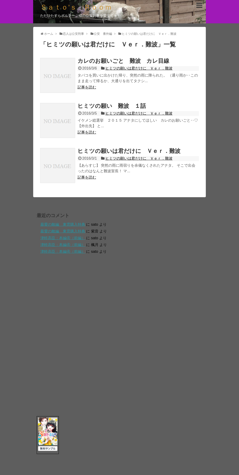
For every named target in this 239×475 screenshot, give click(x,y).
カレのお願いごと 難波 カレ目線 (123, 61)
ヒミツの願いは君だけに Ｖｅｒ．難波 (138, 68)
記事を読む (86, 87)
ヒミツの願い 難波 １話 (111, 106)
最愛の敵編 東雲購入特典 (62, 224)
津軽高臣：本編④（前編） (62, 238)
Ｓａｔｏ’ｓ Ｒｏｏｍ (76, 7)
